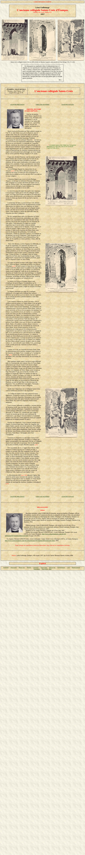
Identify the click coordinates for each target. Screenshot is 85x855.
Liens (68, 567)
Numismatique (61, 567)
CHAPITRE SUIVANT (67, 104)
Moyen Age (52, 567)
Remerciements (76, 567)
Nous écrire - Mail (46, 569)
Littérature (36, 567)
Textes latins (44, 567)
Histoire (29, 567)
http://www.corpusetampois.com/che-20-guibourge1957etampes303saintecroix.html (30, 540)
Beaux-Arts (22, 567)
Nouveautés (14, 567)
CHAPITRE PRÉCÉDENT (17, 104)
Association (37, 569)
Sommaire (6, 567)
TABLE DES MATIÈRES (42, 104)
